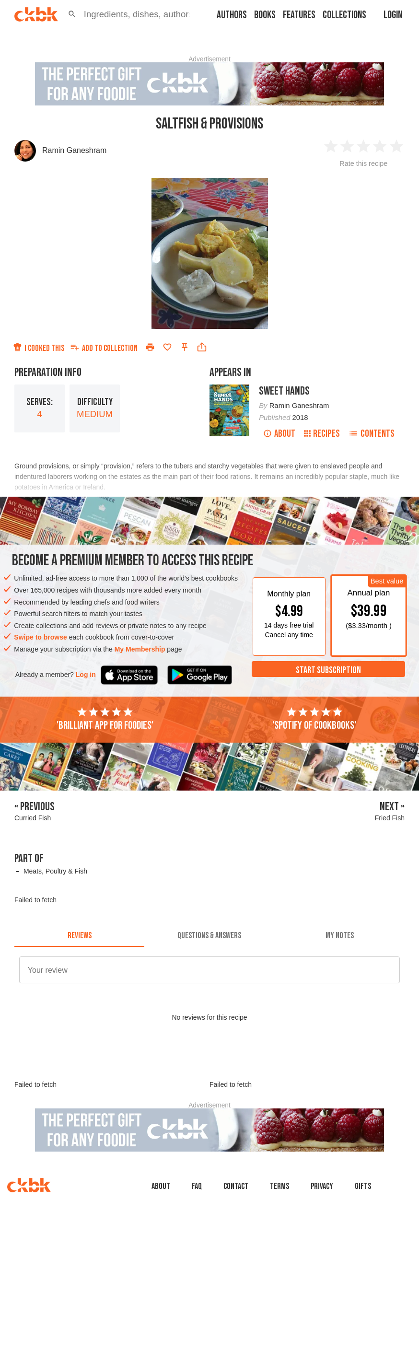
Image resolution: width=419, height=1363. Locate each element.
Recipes (322, 434)
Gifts (363, 1186)
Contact (235, 1186)
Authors (232, 15)
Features (299, 15)
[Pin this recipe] (184, 347)
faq (197, 1186)
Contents (372, 434)
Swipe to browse (40, 637)
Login (393, 15)
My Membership (140, 649)
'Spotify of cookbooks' (314, 719)
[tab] (79, 935)
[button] (72, 14)
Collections (344, 15)
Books (265, 15)
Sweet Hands (284, 391)
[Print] (150, 347)
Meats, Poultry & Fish (55, 871)
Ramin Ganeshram (74, 150)
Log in (86, 674)
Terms (279, 1186)
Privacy (322, 1186)
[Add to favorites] (167, 347)
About (279, 434)
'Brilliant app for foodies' (105, 719)
